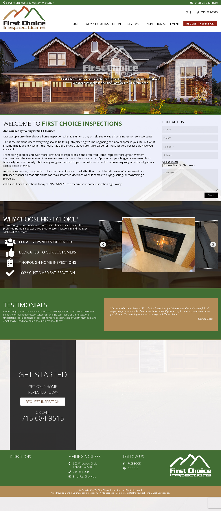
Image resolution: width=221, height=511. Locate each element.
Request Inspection (200, 23)
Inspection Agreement (163, 24)
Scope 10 (93, 492)
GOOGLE (130, 468)
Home (75, 24)
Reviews (133, 24)
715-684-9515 (207, 12)
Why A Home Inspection (103, 24)
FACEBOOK (132, 463)
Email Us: (204, 2)
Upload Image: (170, 161)
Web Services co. (161, 492)
